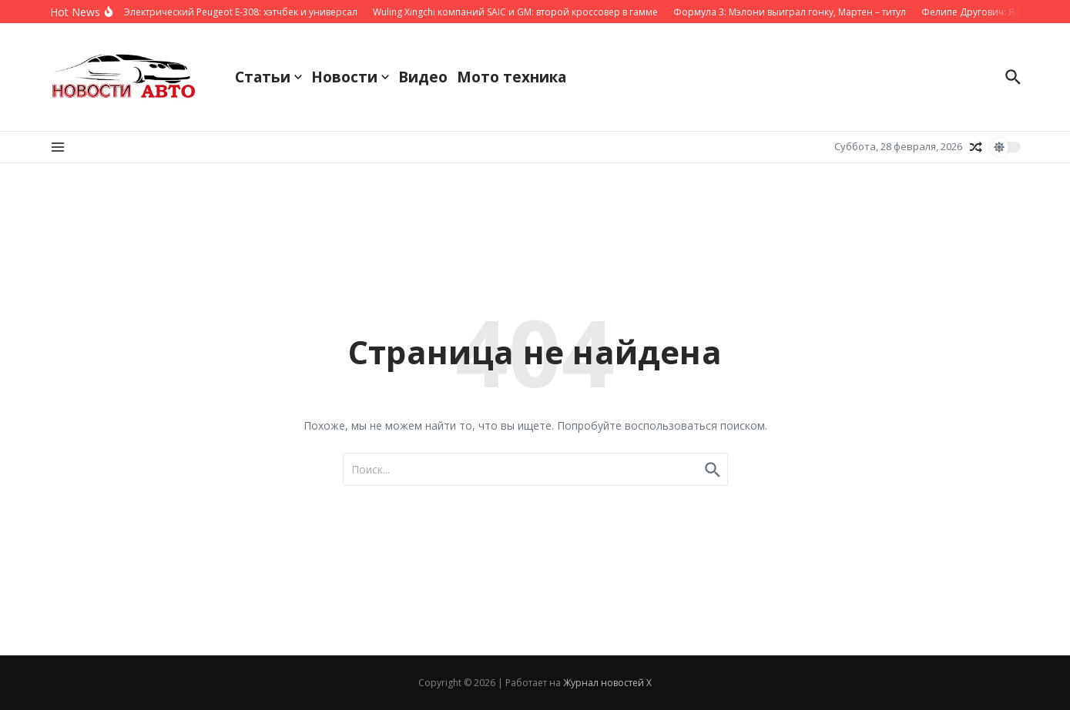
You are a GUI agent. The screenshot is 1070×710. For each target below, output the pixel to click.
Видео (423, 77)
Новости (350, 77)
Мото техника (511, 77)
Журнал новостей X (607, 682)
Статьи (268, 77)
